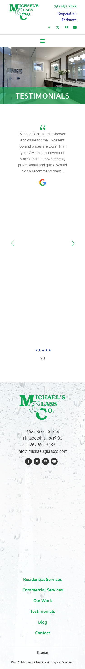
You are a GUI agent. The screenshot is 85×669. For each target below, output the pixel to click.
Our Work (42, 600)
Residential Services (42, 579)
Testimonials (42, 611)
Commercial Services (42, 589)
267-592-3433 (65, 6)
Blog (42, 622)
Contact (42, 632)
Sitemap (42, 652)
